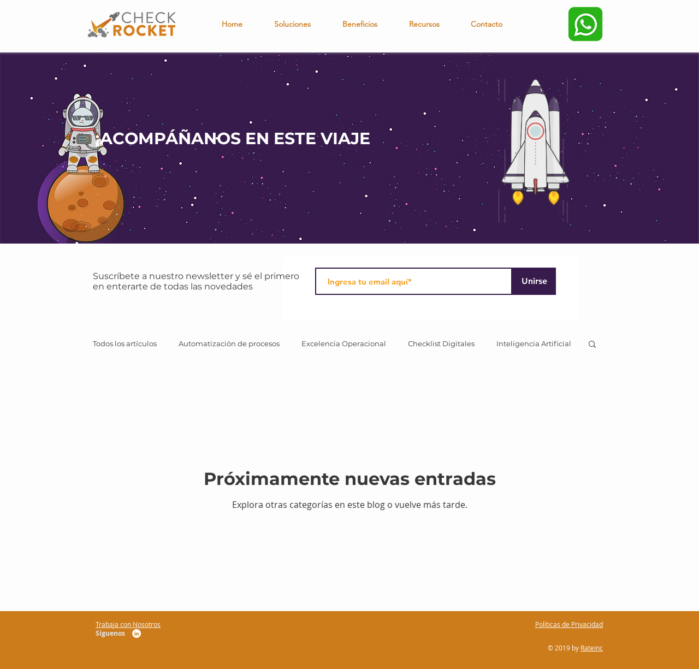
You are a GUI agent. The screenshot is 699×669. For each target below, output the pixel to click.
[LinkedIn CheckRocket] (136, 633)
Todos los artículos (125, 343)
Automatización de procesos (229, 343)
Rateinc (591, 647)
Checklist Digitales (441, 343)
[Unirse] (534, 281)
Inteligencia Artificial (533, 343)
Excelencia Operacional (343, 343)
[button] (592, 345)
